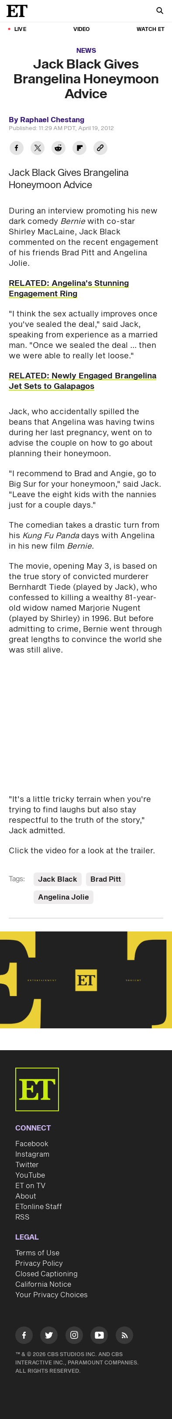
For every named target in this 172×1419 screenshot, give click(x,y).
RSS (22, 1217)
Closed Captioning (46, 1274)
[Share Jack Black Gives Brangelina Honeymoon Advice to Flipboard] (79, 149)
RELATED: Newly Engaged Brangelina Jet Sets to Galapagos (82, 381)
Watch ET (151, 29)
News (86, 51)
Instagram (32, 1154)
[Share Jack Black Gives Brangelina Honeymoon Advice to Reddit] (58, 149)
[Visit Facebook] (24, 1336)
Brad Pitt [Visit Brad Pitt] (105, 879)
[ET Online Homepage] (20, 11)
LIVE (20, 29)
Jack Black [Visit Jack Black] (57, 879)
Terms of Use (37, 1253)
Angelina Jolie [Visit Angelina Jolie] (63, 897)
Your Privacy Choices (51, 1295)
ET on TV (30, 1186)
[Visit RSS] (124, 1336)
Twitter (27, 1165)
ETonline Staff (38, 1207)
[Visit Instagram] (74, 1336)
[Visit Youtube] (99, 1336)
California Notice (43, 1284)
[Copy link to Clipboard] (100, 149)
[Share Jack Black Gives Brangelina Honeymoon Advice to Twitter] (37, 149)
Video (81, 29)
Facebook (31, 1144)
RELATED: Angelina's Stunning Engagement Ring (69, 289)
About (25, 1196)
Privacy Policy (39, 1263)
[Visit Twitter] (49, 1336)
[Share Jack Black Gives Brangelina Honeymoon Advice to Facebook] (16, 149)
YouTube (30, 1175)
